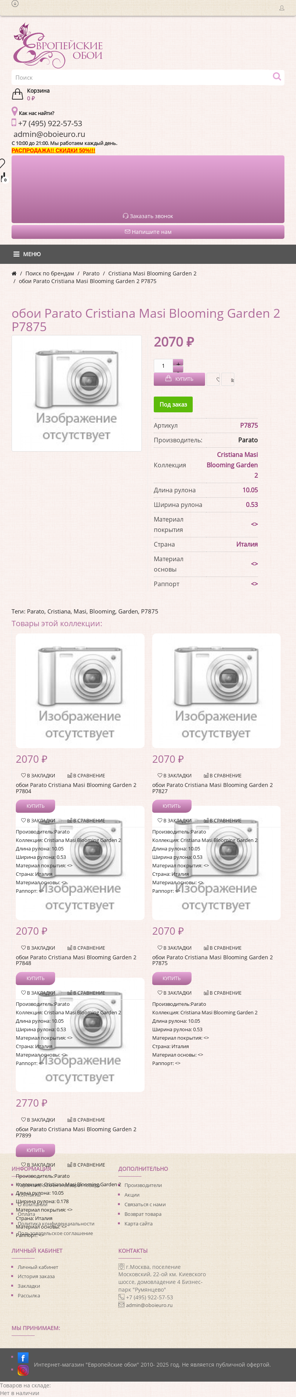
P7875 (149, 611)
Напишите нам (148, 231)
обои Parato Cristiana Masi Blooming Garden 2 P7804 (76, 787)
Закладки (29, 1285)
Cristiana (59, 611)
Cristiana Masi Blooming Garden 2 (152, 273)
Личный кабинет (38, 1267)
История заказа (36, 1276)
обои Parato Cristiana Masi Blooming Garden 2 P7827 (212, 787)
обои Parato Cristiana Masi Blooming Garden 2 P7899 (76, 1132)
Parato (91, 273)
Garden (128, 611)
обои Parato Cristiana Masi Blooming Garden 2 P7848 (76, 960)
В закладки (216, 379)
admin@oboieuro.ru (149, 1305)
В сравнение (230, 379)
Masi (80, 611)
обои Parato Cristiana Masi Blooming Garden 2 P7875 (87, 281)
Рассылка (29, 1295)
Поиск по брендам (49, 273)
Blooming (102, 611)
